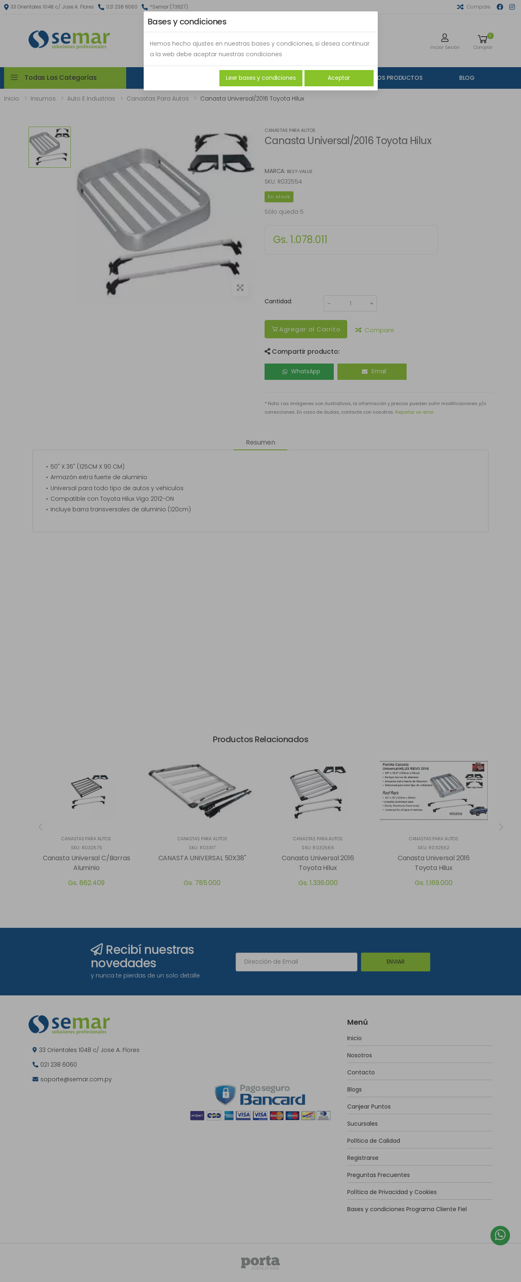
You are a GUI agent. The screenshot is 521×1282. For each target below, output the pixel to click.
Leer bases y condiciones (261, 78)
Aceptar (339, 78)
